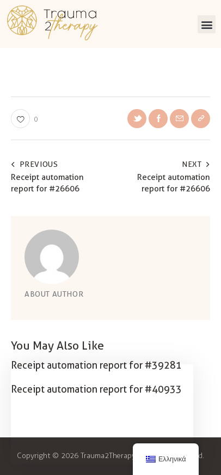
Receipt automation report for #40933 (96, 389)
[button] (207, 24)
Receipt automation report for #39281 (96, 365)
